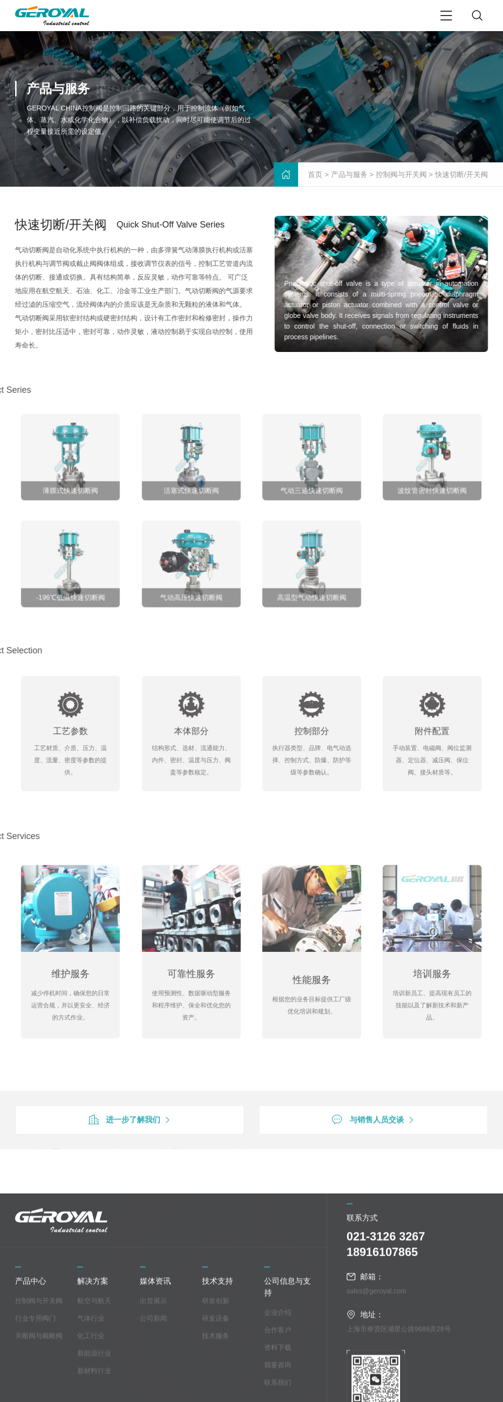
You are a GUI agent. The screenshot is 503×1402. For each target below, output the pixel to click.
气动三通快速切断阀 (312, 483)
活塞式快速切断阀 (191, 483)
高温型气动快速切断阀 (311, 590)
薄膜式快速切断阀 (70, 483)
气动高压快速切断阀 (191, 590)
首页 (315, 176)
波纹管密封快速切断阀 (432, 483)
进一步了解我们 (129, 1143)
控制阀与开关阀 (401, 176)
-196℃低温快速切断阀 (70, 590)
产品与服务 (349, 176)
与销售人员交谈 (373, 1143)
